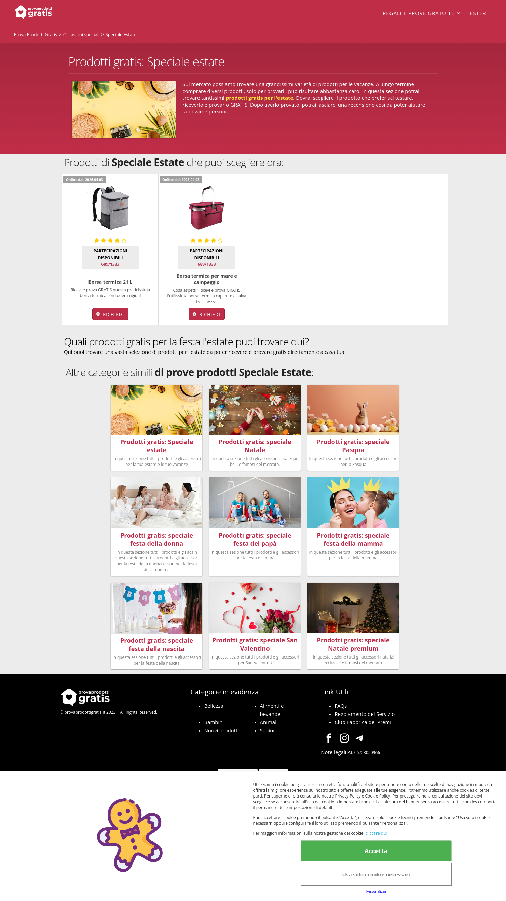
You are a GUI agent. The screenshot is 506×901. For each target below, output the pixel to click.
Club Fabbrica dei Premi (362, 717)
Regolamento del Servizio (364, 709)
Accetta (376, 851)
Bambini (214, 717)
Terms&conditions (237, 769)
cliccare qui (376, 833)
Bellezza (213, 701)
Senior (267, 725)
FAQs (340, 701)
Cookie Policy (273, 769)
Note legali (333, 747)
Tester (476, 13)
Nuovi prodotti (221, 725)
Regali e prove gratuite (418, 13)
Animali (269, 717)
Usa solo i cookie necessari (376, 874)
